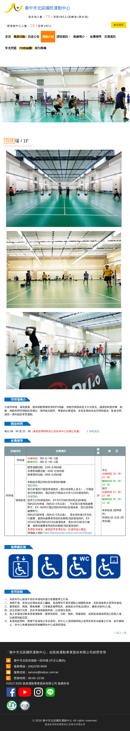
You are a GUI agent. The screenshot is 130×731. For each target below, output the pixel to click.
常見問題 (11, 48)
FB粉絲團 (25, 48)
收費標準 (95, 36)
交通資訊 (110, 36)
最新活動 (19, 36)
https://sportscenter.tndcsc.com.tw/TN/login (67, 533)
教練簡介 (80, 36)
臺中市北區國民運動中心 (47, 8)
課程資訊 (63, 36)
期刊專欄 (40, 48)
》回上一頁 (120, 632)
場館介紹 (48, 36)
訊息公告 (33, 36)
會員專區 (119, 24)
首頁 (8, 36)
